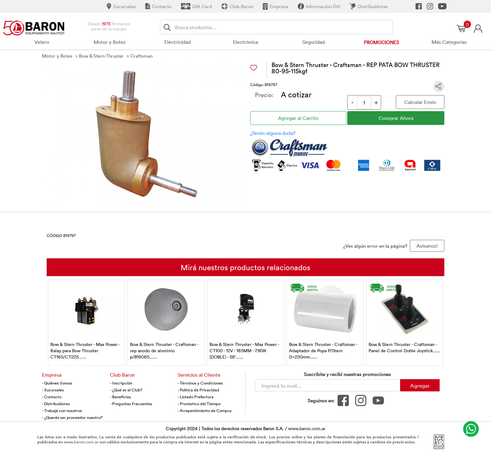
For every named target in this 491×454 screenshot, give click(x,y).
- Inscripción (121, 383)
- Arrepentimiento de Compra (204, 410)
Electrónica (245, 42)
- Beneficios (120, 397)
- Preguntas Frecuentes (131, 403)
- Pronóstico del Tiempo (199, 403)
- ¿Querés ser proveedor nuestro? (72, 417)
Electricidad (177, 42)
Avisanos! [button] (427, 246)
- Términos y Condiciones (200, 383)
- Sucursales (53, 390)
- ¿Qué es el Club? (126, 390)
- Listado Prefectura (196, 397)
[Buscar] (168, 27)
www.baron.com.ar (306, 428)
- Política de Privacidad (198, 390)
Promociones (381, 42)
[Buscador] (283, 27)
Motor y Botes (110, 42)
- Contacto (51, 397)
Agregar (420, 385)
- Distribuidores (56, 403)
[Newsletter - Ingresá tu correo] (327, 385)
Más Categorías (449, 42)
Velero (41, 42)
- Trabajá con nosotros (62, 410)
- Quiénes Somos (57, 383)
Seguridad (313, 42)
